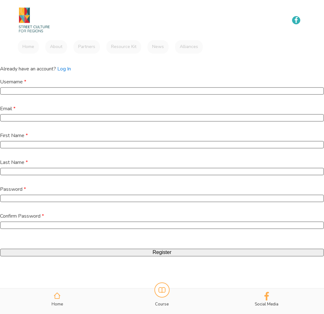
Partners (86, 47)
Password (13, 189)
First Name (14, 135)
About (56, 47)
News (158, 47)
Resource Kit (123, 47)
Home (28, 47)
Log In (64, 68)
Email (8, 108)
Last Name (14, 162)
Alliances (189, 47)
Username (13, 81)
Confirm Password (22, 216)
